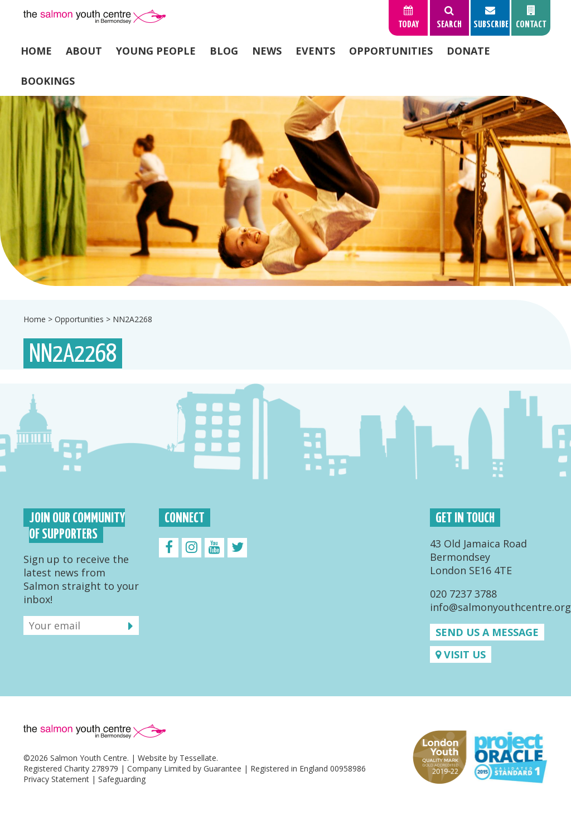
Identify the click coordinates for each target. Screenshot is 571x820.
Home (36, 50)
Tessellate (198, 758)
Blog (224, 50)
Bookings (48, 81)
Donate (468, 50)
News (267, 50)
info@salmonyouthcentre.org (500, 607)
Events (315, 50)
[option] (285, 191)
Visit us (460, 654)
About (84, 50)
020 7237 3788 (463, 593)
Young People (156, 50)
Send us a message (487, 632)
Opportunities (391, 50)
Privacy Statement (56, 779)
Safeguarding (122, 779)
